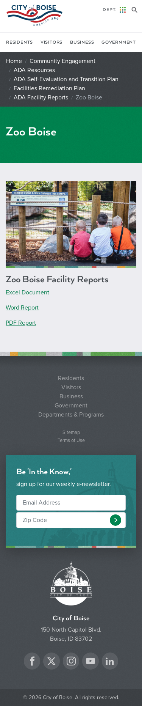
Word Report (22, 307)
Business (82, 42)
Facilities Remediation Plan (49, 88)
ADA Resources (34, 70)
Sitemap (71, 432)
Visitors (51, 42)
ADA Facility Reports (41, 97)
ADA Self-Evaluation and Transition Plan (66, 79)
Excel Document (27, 292)
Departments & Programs (71, 415)
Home (14, 61)
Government (118, 42)
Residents (19, 42)
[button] (115, 520)
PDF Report (21, 323)
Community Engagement (62, 61)
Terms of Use (71, 440)
